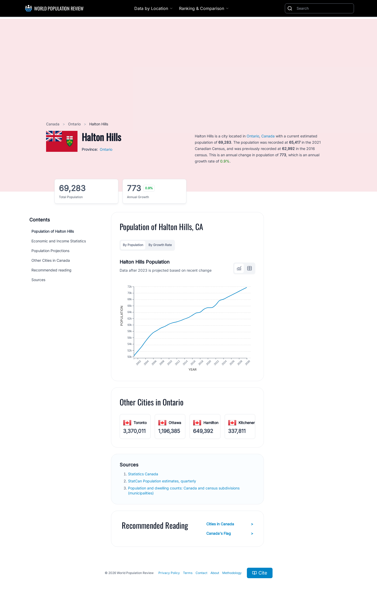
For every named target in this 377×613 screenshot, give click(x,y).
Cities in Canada (229, 525)
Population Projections (50, 250)
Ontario (75, 124)
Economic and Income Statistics (58, 241)
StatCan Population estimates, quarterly (162, 482)
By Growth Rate (160, 245)
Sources (38, 279)
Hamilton (210, 423)
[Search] (324, 8)
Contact (201, 574)
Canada (53, 124)
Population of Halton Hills (52, 231)
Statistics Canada (143, 475)
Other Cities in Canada (50, 260)
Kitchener (247, 423)
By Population (133, 245)
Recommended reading (51, 270)
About (214, 574)
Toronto (140, 423)
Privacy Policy (169, 574)
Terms (187, 574)
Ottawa (175, 423)
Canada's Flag (229, 534)
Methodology (232, 574)
